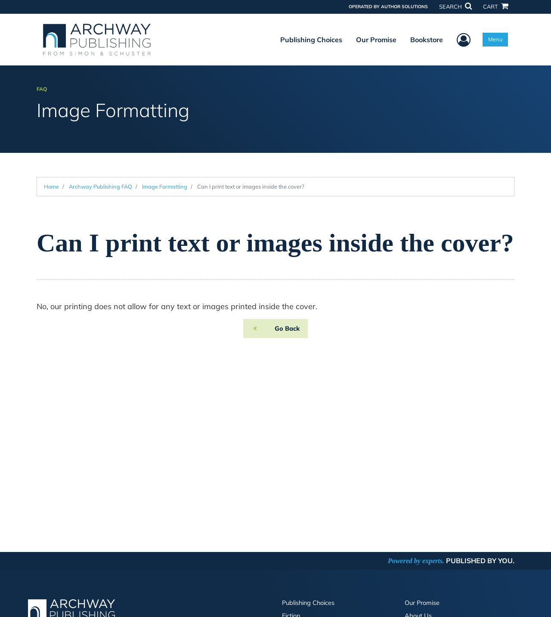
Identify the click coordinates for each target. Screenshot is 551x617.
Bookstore (426, 39)
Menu (495, 39)
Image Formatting (164, 186)
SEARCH (455, 6)
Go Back (287, 328)
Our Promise (376, 39)
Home (51, 186)
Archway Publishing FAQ (100, 186)
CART (495, 6)
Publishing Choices (311, 39)
